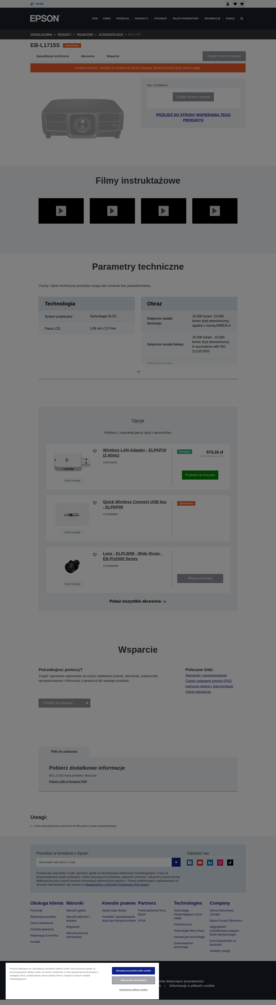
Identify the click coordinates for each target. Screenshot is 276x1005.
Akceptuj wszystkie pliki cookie (133, 970)
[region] (82, 980)
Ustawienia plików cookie (133, 989)
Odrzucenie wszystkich (133, 980)
